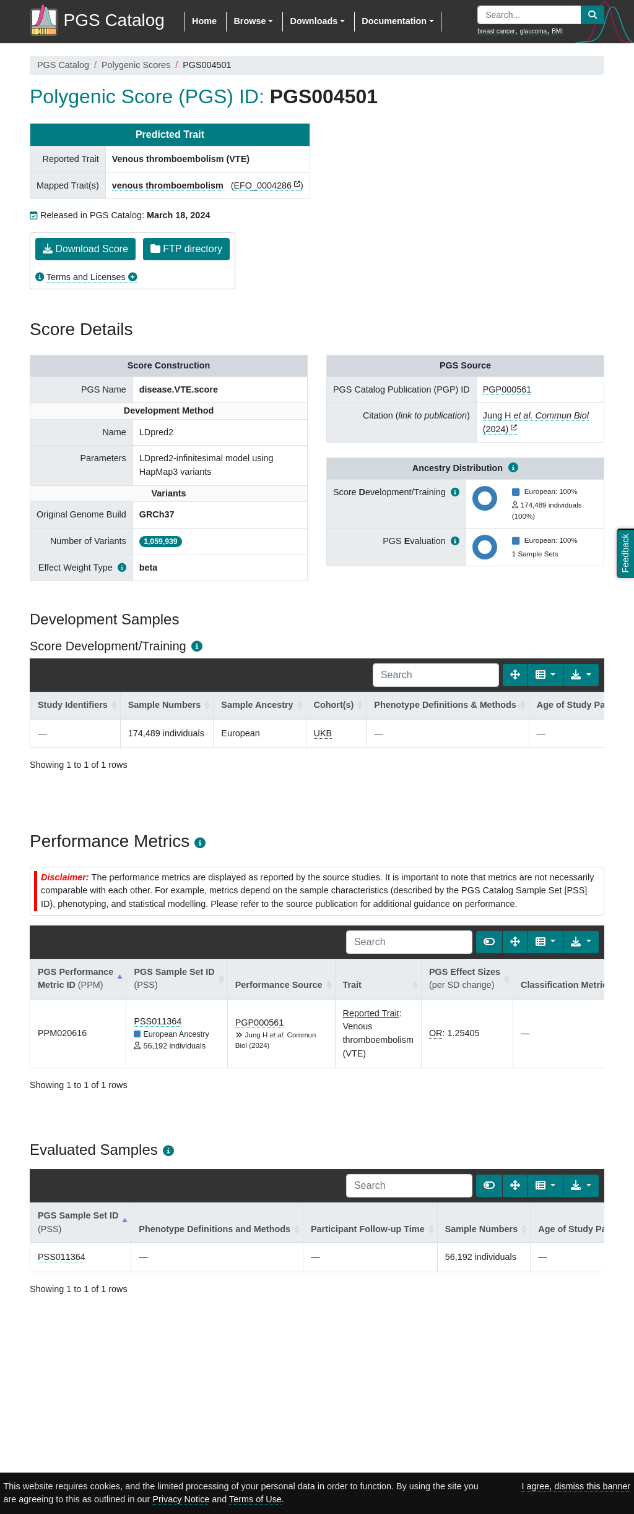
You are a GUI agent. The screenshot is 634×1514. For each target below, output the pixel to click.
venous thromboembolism (168, 185)
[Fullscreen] (515, 675)
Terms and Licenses (86, 277)
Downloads (313, 21)
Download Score (85, 249)
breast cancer (496, 31)
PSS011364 (157, 1021)
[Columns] (546, 675)
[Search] (436, 675)
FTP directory (186, 249)
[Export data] (581, 675)
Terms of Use (255, 1499)
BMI (557, 31)
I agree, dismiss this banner (575, 1486)
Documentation (394, 21)
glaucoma (533, 31)
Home (204, 21)
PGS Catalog (63, 65)
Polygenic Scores (136, 65)
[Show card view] (489, 942)
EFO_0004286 (262, 185)
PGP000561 (507, 389)
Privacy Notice (180, 1499)
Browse (249, 21)
